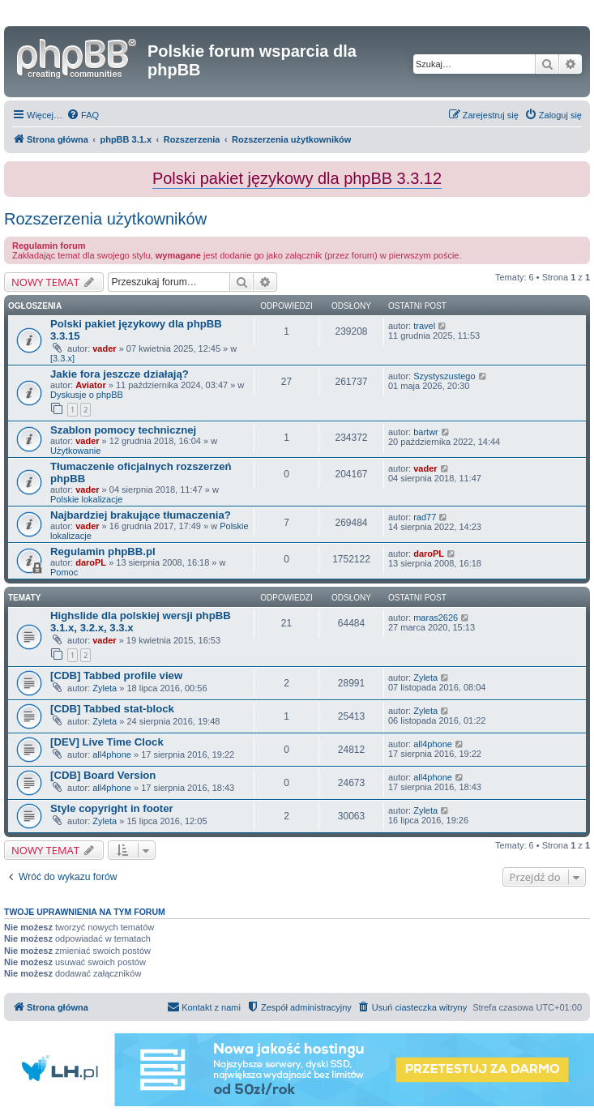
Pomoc (64, 572)
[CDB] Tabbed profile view (116, 675)
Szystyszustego (444, 376)
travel (424, 326)
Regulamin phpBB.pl (103, 551)
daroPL (90, 562)
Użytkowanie (75, 450)
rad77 (424, 517)
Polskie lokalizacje (86, 499)
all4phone (111, 754)
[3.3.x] (62, 358)
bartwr (425, 432)
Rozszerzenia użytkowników (105, 219)
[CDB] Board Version (103, 775)
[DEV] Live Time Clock (107, 742)
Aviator (90, 385)
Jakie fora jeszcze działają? (119, 374)
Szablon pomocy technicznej (123, 430)
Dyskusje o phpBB (86, 395)
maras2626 (435, 617)
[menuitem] (82, 115)
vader (104, 348)
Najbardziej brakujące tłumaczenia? (140, 515)
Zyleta (104, 688)
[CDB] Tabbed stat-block (112, 709)
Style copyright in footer (111, 808)
